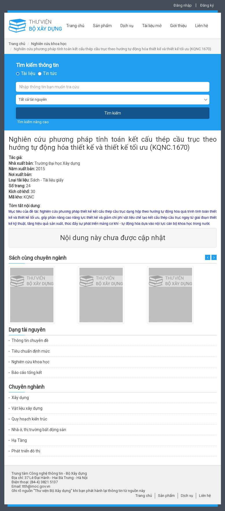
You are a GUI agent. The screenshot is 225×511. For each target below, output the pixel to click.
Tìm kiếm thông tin (37, 65)
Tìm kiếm (112, 113)
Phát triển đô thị (26, 451)
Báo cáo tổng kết (27, 372)
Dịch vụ (126, 25)
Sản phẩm (102, 25)
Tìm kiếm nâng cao (33, 122)
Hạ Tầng (19, 440)
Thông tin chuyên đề (30, 340)
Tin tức (50, 73)
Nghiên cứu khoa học (48, 44)
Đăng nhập (183, 5)
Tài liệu (28, 73)
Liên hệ (201, 25)
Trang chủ (75, 25)
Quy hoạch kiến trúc (29, 419)
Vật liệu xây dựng (27, 408)
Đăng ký (207, 5)
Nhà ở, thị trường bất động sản (39, 429)
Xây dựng (20, 397)
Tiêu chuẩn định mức (31, 351)
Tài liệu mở (151, 25)
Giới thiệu (178, 25)
